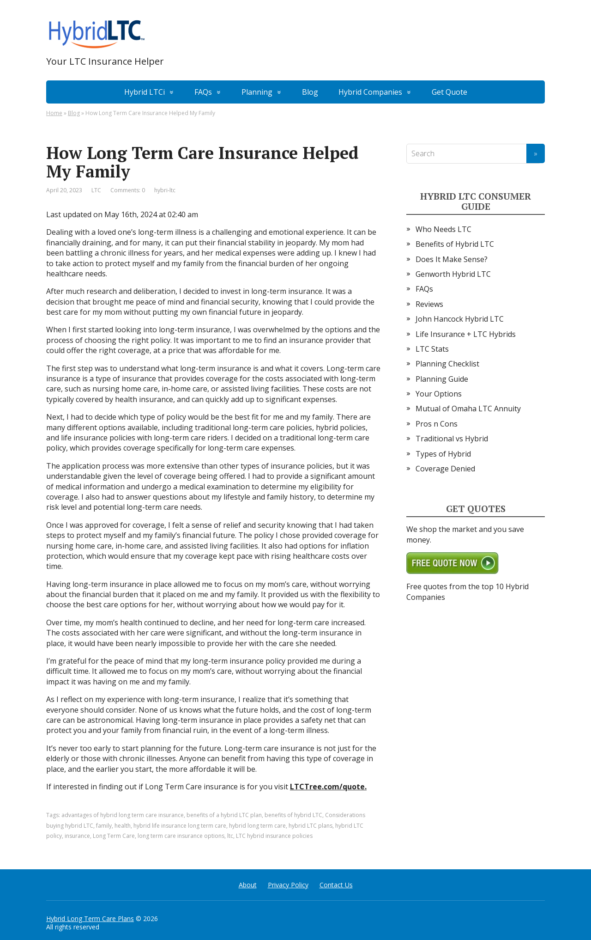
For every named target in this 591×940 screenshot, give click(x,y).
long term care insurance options (181, 836)
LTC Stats (432, 349)
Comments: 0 (127, 190)
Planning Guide (442, 379)
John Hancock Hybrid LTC (460, 319)
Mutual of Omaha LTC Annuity (468, 408)
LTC (96, 190)
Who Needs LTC (443, 229)
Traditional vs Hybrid (452, 438)
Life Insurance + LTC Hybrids (466, 334)
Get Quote (449, 92)
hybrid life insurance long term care (179, 826)
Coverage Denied (445, 469)
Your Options (439, 394)
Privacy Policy (288, 884)
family (104, 826)
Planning (256, 92)
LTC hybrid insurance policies (274, 836)
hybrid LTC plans (310, 826)
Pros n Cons (437, 424)
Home (54, 113)
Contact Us (336, 884)
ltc (230, 836)
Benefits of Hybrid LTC (455, 244)
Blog (310, 92)
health (123, 826)
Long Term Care (114, 836)
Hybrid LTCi (144, 92)
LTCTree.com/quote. (328, 786)
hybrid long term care (257, 826)
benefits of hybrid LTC (293, 815)
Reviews (429, 304)
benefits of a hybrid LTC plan (224, 815)
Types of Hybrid (443, 454)
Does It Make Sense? (452, 259)
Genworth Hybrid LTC (453, 274)
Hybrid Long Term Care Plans (90, 918)
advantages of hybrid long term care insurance (122, 815)
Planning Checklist (447, 364)
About (248, 884)
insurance (77, 836)
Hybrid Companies (370, 92)
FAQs (203, 92)
